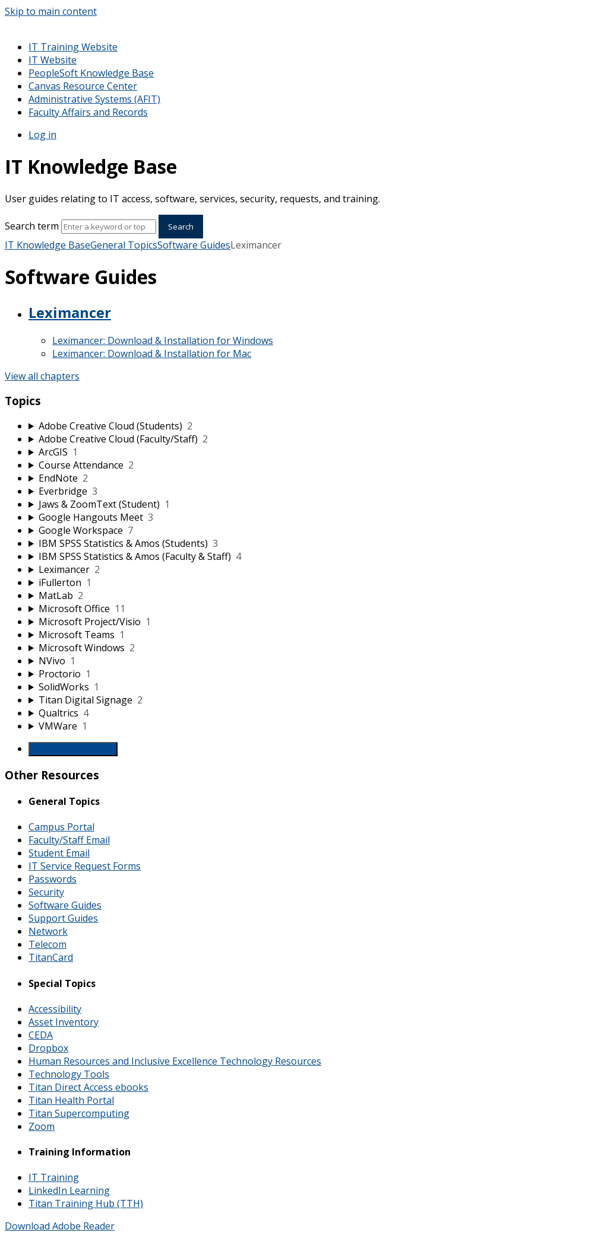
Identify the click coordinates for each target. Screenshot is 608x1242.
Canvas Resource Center (82, 86)
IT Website (52, 59)
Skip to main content (51, 11)
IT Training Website (73, 46)
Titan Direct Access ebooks (88, 1087)
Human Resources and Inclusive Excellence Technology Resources (174, 1061)
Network (48, 931)
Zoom (41, 1126)
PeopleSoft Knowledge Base (91, 72)
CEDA (40, 1035)
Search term (32, 226)
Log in (42, 134)
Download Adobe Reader (60, 1226)
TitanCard (50, 957)
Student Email (59, 852)
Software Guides (193, 244)
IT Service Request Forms (84, 865)
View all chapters (42, 376)
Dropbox (48, 1048)
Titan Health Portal (71, 1100)
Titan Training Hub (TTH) (85, 1203)
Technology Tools (68, 1074)
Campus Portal (61, 826)
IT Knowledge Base (47, 244)
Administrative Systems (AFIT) (94, 99)
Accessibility (54, 1008)
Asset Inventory (63, 1021)
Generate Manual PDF (73, 749)
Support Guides (63, 918)
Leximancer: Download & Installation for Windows (162, 340)
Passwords (52, 879)
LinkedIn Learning (69, 1190)
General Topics (123, 244)
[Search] (108, 226)
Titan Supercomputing (78, 1113)
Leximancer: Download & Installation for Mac (151, 353)
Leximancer (69, 312)
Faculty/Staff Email (69, 839)
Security (46, 892)
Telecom (47, 944)
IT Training (53, 1177)
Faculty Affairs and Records (88, 112)
